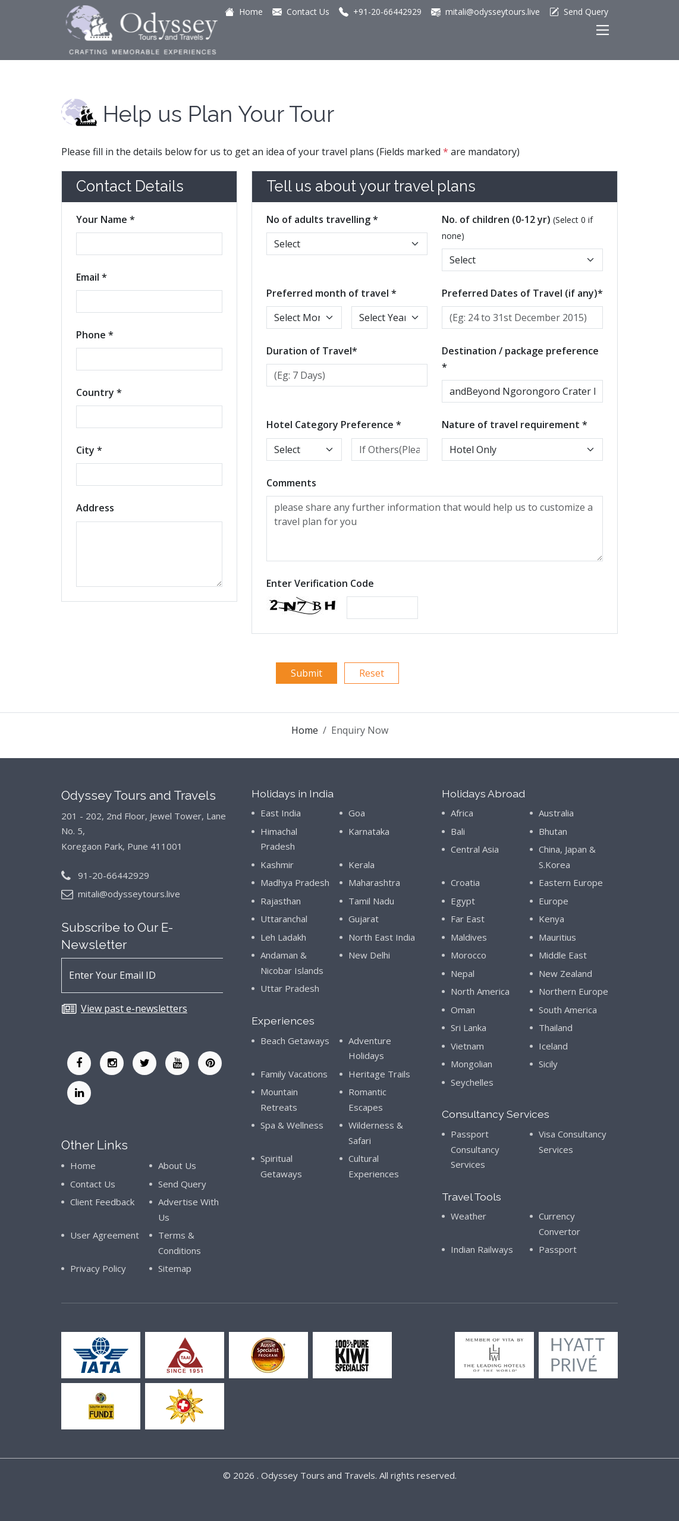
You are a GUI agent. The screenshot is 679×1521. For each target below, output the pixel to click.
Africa (462, 813)
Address (95, 507)
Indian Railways (482, 1249)
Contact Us (92, 1184)
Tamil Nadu (371, 901)
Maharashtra (374, 882)
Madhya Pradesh (294, 882)
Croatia (465, 882)
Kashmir (277, 865)
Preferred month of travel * (331, 293)
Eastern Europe (571, 882)
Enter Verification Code (320, 583)
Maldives (469, 937)
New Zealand (565, 973)
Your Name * (105, 219)
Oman (463, 1010)
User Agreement (104, 1235)
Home (304, 730)
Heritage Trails (379, 1074)
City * (89, 450)
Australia (556, 813)
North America (480, 991)
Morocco (468, 955)
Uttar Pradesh (289, 988)
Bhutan (553, 831)
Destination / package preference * (520, 358)
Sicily (548, 1064)
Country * (99, 392)
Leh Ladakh (283, 937)
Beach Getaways (294, 1041)
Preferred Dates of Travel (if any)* (522, 293)
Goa (356, 813)
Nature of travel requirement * (514, 424)
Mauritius (557, 937)
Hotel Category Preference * (333, 424)
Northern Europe (573, 991)
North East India (381, 937)
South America (568, 1010)
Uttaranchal (283, 919)
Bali (458, 831)
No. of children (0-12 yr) (517, 227)
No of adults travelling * (322, 219)
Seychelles (472, 1082)
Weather (468, 1216)
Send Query (182, 1184)
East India (280, 813)
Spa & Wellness (291, 1125)
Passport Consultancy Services (475, 1149)
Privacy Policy (98, 1268)
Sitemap (174, 1268)
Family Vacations (294, 1074)
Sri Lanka (468, 1027)
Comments (291, 482)
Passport (558, 1249)
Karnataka (368, 831)
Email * (91, 277)
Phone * (95, 334)
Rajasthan (280, 901)
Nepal (462, 973)
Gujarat (363, 919)
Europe (553, 901)
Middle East (563, 955)
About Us (177, 1165)
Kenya (551, 919)
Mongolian (471, 1064)
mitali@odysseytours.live (129, 894)
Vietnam (467, 1046)
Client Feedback (102, 1202)
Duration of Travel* (311, 350)
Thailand (556, 1027)
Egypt (463, 901)
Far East (468, 919)
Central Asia (475, 849)
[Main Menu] (602, 30)
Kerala (361, 865)
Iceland (553, 1046)
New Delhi (369, 955)
